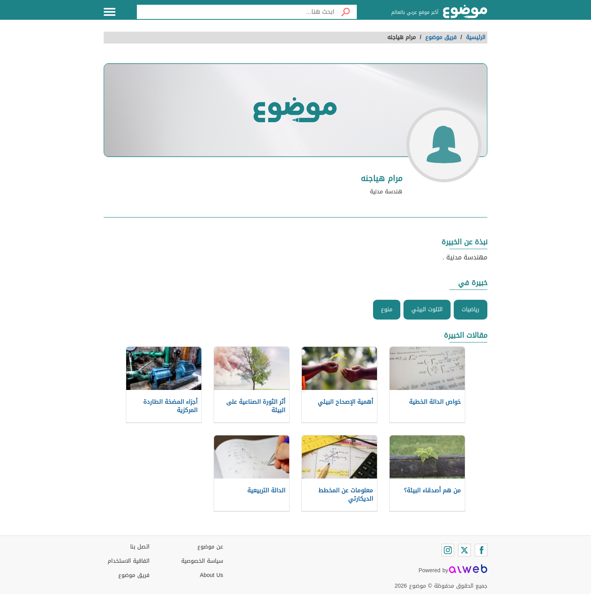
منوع (386, 309)
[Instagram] (447, 550)
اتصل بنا (140, 546)
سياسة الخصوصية (202, 561)
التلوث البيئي (427, 309)
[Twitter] (464, 550)
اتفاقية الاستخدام (129, 561)
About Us (211, 575)
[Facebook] (481, 550)
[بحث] (346, 12)
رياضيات (470, 309)
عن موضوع (210, 546)
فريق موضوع (134, 575)
